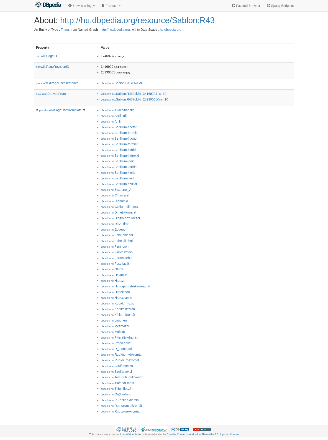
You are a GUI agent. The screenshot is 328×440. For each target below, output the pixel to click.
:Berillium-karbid (118, 167)
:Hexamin (114, 275)
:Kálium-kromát (118, 315)
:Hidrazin (113, 280)
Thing (65, 29)
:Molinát (113, 332)
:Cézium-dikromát (120, 207)
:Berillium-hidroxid (120, 155)
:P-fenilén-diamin (119, 337)
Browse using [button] (81, 6)
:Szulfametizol (117, 366)
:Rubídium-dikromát (121, 354)
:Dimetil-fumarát (118, 212)
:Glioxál (112, 269)
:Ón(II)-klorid (116, 394)
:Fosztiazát (115, 263)
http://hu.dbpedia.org (115, 29)
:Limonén (114, 320)
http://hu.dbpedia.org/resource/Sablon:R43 (137, 20)
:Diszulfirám (115, 224)
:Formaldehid (116, 258)
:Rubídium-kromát (120, 360)
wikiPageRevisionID (52, 66)
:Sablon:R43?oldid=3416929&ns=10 (133, 94)
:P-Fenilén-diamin (120, 400)
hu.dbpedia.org (170, 29)
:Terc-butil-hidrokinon (122, 377)
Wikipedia (131, 434)
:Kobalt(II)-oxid (117, 303)
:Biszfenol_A (116, 189)
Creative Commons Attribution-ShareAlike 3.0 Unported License (203, 434)
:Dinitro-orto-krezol (120, 218)
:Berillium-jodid (118, 161)
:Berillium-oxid (117, 178)
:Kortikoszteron (118, 309)
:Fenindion (114, 246)
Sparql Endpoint (280, 6)
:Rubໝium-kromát (120, 411)
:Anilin (111, 121)
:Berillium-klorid (118, 172)
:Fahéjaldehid (117, 235)
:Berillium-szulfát (119, 184)
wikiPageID (46, 56)
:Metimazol (115, 326)
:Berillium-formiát (119, 144)
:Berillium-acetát (118, 127)
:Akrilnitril (114, 116)
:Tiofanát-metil (117, 383)
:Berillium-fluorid (118, 138)
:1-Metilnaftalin (117, 110)
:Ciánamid (114, 201)
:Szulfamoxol (116, 371)
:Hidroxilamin (116, 297)
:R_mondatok (117, 349)
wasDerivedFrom (51, 94)
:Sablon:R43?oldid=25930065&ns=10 (134, 99)
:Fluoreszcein (117, 252)
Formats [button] (111, 6)
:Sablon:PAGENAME (122, 83)
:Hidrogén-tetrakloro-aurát (125, 286)
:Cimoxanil (114, 195)
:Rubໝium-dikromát (121, 405)
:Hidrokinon (115, 292)
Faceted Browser (246, 6)
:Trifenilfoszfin (117, 388)
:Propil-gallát (116, 343)
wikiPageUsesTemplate (57, 83)
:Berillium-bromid (119, 133)
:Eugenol (113, 229)
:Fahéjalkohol (117, 241)
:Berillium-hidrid (118, 150)
